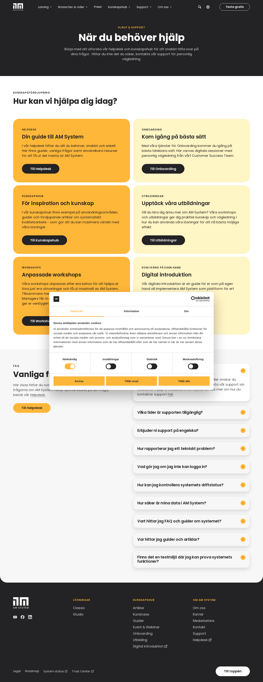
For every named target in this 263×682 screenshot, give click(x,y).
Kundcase (141, 614)
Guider (138, 620)
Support (199, 633)
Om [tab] (186, 311)
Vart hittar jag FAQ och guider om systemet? (179, 521)
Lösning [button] (43, 7)
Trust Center (81, 671)
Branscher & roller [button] (71, 7)
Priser (98, 7)
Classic (79, 608)
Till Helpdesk (40, 168)
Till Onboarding (163, 168)
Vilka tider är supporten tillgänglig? (170, 412)
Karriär (198, 614)
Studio (78, 614)
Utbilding (140, 640)
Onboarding (143, 633)
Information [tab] (131, 311)
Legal (17, 671)
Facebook (23, 617)
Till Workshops (42, 321)
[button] (200, 7)
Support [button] (142, 7)
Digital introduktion (148, 646)
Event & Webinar (146, 627)
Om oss (199, 608)
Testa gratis (235, 7)
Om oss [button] (163, 7)
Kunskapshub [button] (117, 7)
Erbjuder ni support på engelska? (168, 430)
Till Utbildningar (163, 240)
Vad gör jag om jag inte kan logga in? (172, 466)
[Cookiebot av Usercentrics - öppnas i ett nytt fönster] (194, 299)
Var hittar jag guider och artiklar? (168, 539)
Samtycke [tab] (76, 311)
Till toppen (233, 671)
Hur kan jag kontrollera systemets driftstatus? (180, 485)
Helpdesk (200, 640)
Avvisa (79, 380)
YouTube (15, 617)
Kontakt (199, 627)
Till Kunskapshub (44, 240)
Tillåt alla (184, 380)
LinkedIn (30, 617)
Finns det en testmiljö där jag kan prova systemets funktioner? (184, 559)
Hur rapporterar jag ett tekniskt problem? (176, 448)
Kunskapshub (144, 600)
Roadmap (32, 671)
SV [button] (210, 7)
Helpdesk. (37, 395)
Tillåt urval (131, 380)
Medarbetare (203, 620)
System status (53, 671)
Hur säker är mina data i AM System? (171, 503)
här (170, 394)
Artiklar (138, 608)
